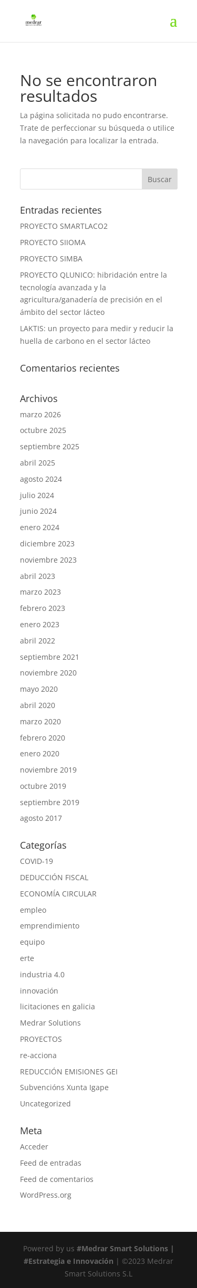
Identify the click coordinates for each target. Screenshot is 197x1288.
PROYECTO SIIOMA (53, 242)
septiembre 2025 (49, 446)
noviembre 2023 (48, 560)
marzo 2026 (40, 414)
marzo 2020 (40, 721)
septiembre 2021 (49, 657)
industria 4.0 (42, 974)
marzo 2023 (40, 592)
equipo (32, 942)
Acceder (34, 1147)
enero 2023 (39, 624)
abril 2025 (37, 463)
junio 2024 (38, 511)
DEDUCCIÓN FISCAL (54, 877)
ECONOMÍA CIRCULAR (58, 894)
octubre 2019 (43, 786)
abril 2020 (37, 705)
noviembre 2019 (48, 770)
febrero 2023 (42, 608)
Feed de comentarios (57, 1179)
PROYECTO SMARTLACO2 (64, 226)
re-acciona (38, 1055)
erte (27, 958)
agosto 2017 (41, 818)
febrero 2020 (42, 738)
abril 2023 (37, 576)
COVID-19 (36, 861)
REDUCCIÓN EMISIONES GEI (69, 1071)
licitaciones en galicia (57, 1006)
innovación (39, 991)
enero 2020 (39, 753)
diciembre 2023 (47, 543)
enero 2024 (39, 527)
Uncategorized (45, 1103)
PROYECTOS (41, 1039)
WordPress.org (45, 1195)
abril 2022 (37, 641)
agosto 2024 (41, 479)
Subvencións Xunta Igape (64, 1087)
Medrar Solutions (50, 1023)
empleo (33, 910)
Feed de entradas (50, 1163)
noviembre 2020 (48, 673)
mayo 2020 (39, 689)
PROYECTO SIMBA (51, 258)
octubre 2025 (43, 430)
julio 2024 (37, 495)
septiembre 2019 (49, 802)
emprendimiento (49, 926)
